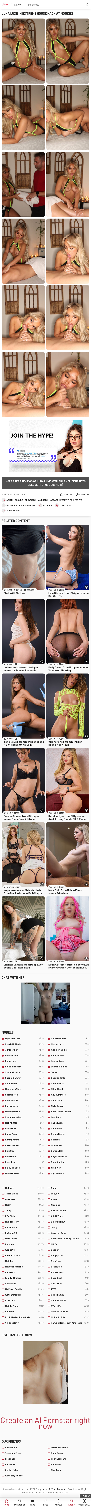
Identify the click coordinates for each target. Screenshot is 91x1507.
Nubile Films (24, 1306)
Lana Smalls (24, 1100)
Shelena (70, 1140)
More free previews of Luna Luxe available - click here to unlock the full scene (46, 483)
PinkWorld (10, 1464)
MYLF (24, 1205)
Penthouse (24, 1227)
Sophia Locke (24, 1072)
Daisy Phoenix (70, 1039)
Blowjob (30, 500)
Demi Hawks (70, 1083)
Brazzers (24, 1300)
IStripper (24, 1199)
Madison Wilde (24, 1089)
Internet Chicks (59, 1447)
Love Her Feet (70, 1233)
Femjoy (70, 1194)
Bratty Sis (70, 1267)
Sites (45, 1505)
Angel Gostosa (70, 1156)
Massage (53, 500)
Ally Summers (70, 1095)
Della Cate (70, 1100)
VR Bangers (70, 1272)
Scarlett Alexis (24, 1044)
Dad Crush (70, 1283)
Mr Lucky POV (70, 1317)
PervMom (70, 1261)
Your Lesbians (58, 1458)
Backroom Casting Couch (70, 1239)
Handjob (42, 500)
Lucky (71, 1505)
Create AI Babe (84, 1505)
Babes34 (56, 1464)
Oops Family (70, 1295)
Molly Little (24, 1123)
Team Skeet (24, 1194)
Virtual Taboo (24, 1255)
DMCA (52, 1489)
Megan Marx (70, 1044)
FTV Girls (24, 1216)
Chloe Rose (24, 1134)
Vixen (70, 1199)
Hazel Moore (24, 1145)
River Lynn (24, 1162)
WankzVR (24, 1250)
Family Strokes (24, 1278)
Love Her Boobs (70, 1312)
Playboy (24, 1244)
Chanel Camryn (24, 1078)
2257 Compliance (38, 1489)
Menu (84, 1496)
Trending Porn (13, 1453)
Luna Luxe (65, 505)
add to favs (13, 510)
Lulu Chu (24, 1151)
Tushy (70, 1227)
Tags (32, 1505)
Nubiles (24, 1261)
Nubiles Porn (24, 1222)
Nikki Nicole (70, 1089)
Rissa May (24, 1061)
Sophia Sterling (24, 1117)
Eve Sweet (70, 1145)
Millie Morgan (24, 1173)
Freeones (10, 1458)
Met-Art (24, 1188)
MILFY (70, 1244)
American (11, 505)
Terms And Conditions (68, 1489)
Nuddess (56, 1470)
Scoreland (24, 1283)
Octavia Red (24, 1095)
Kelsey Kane (70, 1061)
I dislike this (83, 494)
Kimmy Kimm (24, 1140)
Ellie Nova (24, 1156)
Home (6, 1505)
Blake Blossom (24, 1067)
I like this (68, 494)
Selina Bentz (70, 1134)
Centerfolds (12, 1470)
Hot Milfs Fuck (70, 1210)
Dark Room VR (70, 1300)
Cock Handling (27, 505)
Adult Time (70, 1216)
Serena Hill (70, 1151)
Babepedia (11, 1447)
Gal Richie (70, 1128)
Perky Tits (66, 500)
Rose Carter (70, 1162)
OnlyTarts (24, 1272)
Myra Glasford (24, 1039)
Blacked (24, 1312)
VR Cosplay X (24, 1323)
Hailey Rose (70, 1055)
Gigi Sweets (70, 1173)
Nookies (47, 505)
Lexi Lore (70, 1117)
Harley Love (24, 1106)
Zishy (24, 1210)
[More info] (86, 587)
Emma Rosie (24, 1055)
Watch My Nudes (14, 1475)
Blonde (19, 500)
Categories (19, 1505)
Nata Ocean (70, 1106)
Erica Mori (24, 1128)
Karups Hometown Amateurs (70, 1323)
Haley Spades (24, 1168)
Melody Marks (24, 1112)
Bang (70, 1188)
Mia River (70, 1168)
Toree (70, 1072)
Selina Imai (24, 1083)
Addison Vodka (70, 1050)
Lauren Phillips (70, 1067)
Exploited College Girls (24, 1317)
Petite (78, 500)
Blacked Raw (70, 1222)
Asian (9, 500)
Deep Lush (70, 1278)
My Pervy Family (24, 1289)
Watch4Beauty (24, 1295)
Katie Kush (70, 1123)
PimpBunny (57, 1453)
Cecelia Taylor (70, 1078)
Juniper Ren (24, 1050)
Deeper (70, 1250)
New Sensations (24, 1267)
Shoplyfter (70, 1255)
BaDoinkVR (24, 1233)
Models (58, 1505)
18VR (70, 1289)
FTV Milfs (70, 1306)
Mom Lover (24, 1239)
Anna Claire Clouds (70, 1112)
